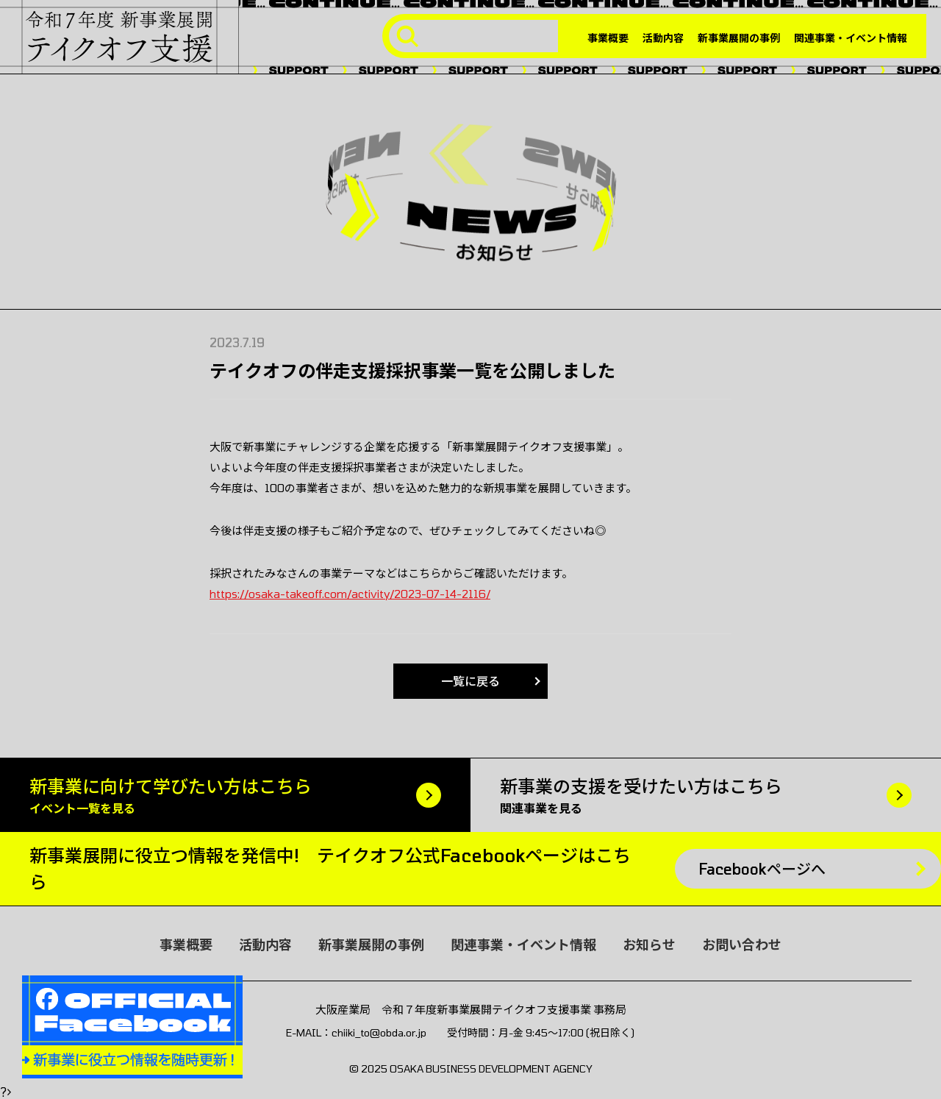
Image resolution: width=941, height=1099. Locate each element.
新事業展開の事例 (739, 38)
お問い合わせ (741, 944)
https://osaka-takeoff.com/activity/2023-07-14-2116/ (350, 593)
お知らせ (649, 944)
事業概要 (608, 38)
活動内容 (663, 38)
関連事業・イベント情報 (850, 38)
